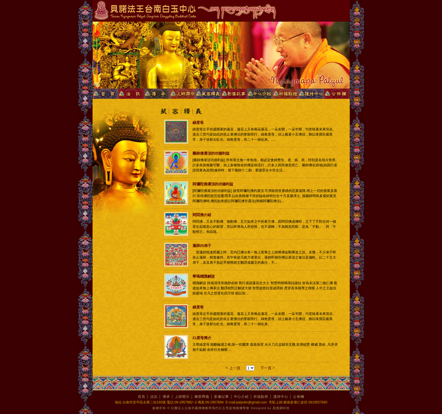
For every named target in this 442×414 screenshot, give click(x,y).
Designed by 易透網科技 (270, 408)
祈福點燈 (260, 397)
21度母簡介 (202, 338)
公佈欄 (298, 397)
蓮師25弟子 (202, 245)
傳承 (166, 397)
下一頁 (266, 368)
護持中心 (280, 397)
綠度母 (198, 122)
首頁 (141, 397)
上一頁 (234, 368)
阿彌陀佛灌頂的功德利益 (213, 184)
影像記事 (221, 397)
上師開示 (182, 397)
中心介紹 (241, 397)
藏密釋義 (202, 397)
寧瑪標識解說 (204, 276)
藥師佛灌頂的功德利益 (211, 153)
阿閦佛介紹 (202, 215)
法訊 (153, 397)
